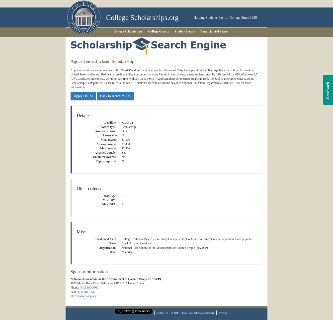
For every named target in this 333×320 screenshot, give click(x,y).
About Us (162, 313)
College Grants (158, 31)
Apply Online (83, 96)
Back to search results (115, 96)
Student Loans (185, 31)
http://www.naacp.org (83, 296)
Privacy (223, 313)
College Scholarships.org (142, 17)
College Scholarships (128, 31)
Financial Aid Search (214, 31)
